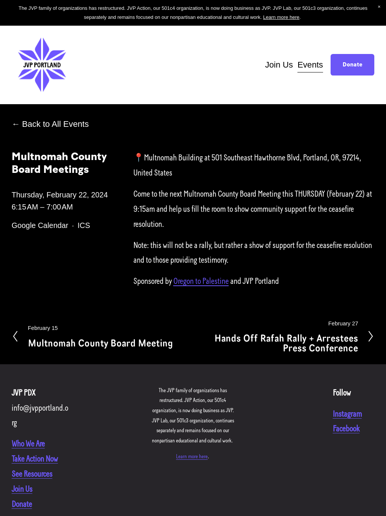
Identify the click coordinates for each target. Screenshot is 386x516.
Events (310, 64)
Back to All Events (55, 124)
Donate (352, 65)
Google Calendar (40, 225)
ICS (84, 225)
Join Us (279, 64)
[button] (379, 7)
